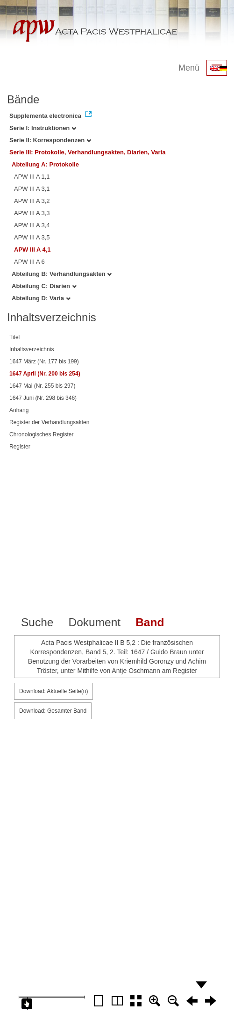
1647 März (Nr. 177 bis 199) (44, 361)
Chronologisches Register (41, 434)
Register (19, 446)
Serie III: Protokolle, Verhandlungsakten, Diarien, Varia (87, 152)
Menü (188, 67)
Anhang (18, 410)
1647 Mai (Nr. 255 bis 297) (42, 386)
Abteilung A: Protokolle (45, 164)
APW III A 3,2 (32, 200)
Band (149, 622)
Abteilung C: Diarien (44, 285)
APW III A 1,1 (32, 176)
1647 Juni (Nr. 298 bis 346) (43, 398)
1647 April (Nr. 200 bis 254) (44, 373)
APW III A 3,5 (32, 237)
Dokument (94, 622)
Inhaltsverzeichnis (31, 349)
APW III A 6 (29, 261)
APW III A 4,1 (32, 249)
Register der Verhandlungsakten (49, 422)
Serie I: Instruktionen (42, 127)
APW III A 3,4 (32, 225)
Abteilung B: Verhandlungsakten (62, 273)
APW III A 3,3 (32, 213)
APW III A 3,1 (32, 188)
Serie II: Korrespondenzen (50, 140)
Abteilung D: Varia (41, 298)
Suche (37, 622)
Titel (14, 337)
